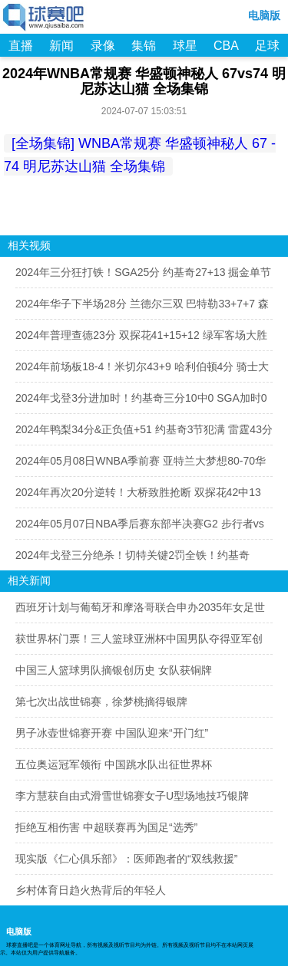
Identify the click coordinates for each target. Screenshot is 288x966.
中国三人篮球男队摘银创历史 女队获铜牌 (113, 670)
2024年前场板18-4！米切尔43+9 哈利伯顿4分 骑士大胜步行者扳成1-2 (142, 371)
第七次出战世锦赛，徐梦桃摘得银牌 (101, 701)
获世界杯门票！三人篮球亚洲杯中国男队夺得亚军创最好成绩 (139, 643)
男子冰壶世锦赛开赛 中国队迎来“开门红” (111, 733)
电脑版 (264, 15)
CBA (226, 45)
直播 (20, 45)
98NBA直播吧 (44, 18)
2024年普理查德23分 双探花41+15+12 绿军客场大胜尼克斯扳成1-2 (141, 339)
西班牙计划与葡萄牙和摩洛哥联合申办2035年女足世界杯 (140, 612)
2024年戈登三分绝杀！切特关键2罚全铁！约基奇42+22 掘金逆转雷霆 (132, 559)
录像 (103, 45)
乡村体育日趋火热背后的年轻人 (90, 890)
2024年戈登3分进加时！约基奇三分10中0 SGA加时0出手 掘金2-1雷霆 (141, 402)
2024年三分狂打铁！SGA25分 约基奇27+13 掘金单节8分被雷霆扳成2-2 (143, 277)
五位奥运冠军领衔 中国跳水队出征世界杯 (113, 764)
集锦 (143, 45)
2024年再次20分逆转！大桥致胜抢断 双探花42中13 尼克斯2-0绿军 (138, 497)
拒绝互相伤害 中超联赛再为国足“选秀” (106, 827)
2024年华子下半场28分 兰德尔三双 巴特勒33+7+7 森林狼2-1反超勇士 (142, 308)
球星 (185, 45)
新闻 (61, 45)
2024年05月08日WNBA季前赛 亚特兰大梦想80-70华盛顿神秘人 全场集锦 (140, 465)
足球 (267, 45)
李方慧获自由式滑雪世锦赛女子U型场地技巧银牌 (132, 796)
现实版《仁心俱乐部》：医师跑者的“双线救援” (126, 859)
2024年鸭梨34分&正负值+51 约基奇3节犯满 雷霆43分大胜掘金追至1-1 (144, 434)
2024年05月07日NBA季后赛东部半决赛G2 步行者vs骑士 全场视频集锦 (139, 528)
